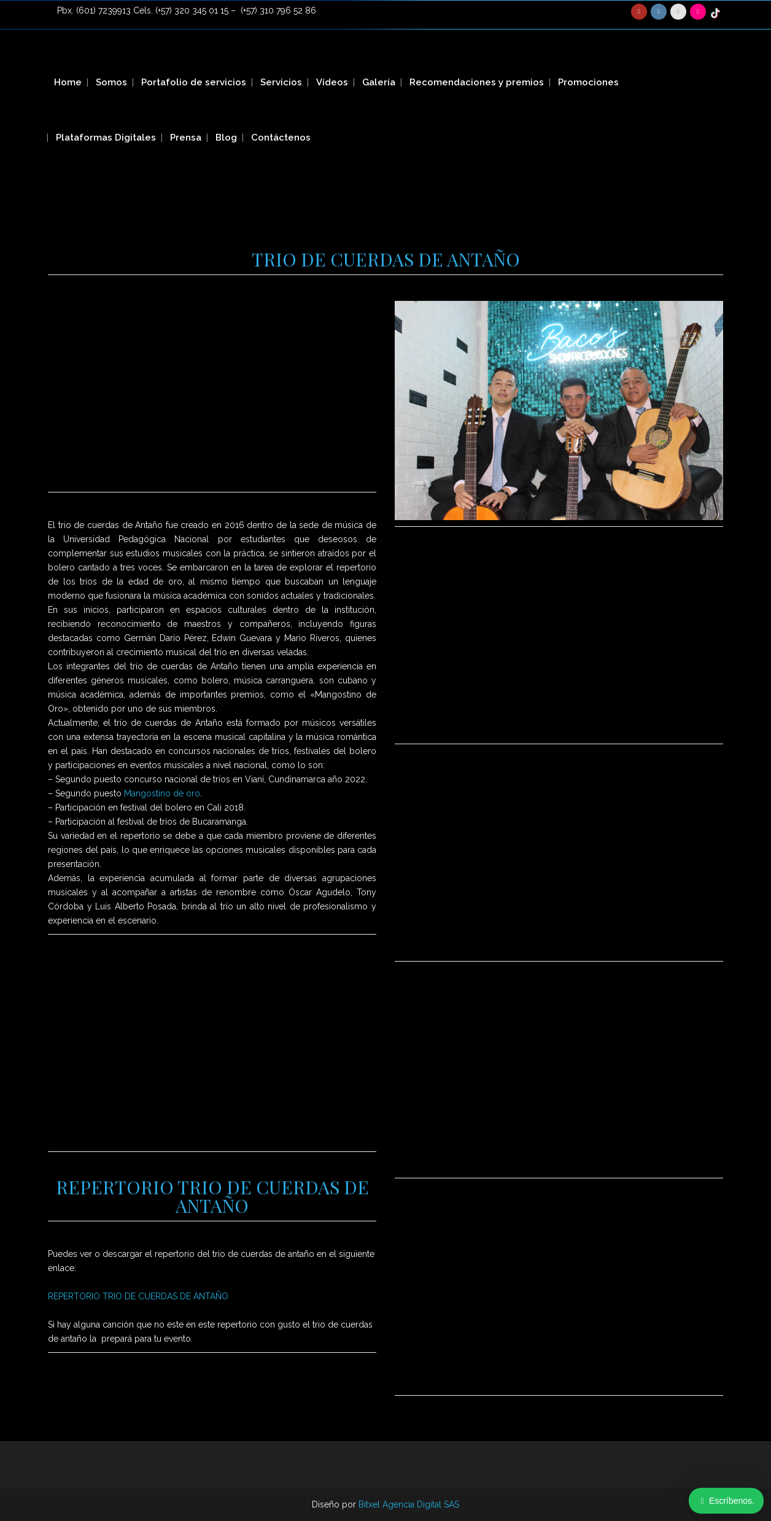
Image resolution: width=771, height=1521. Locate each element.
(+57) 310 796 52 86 (278, 10)
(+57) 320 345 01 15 (191, 10)
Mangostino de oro (162, 793)
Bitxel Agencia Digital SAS (408, 1504)
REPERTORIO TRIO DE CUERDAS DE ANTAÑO (138, 1296)
